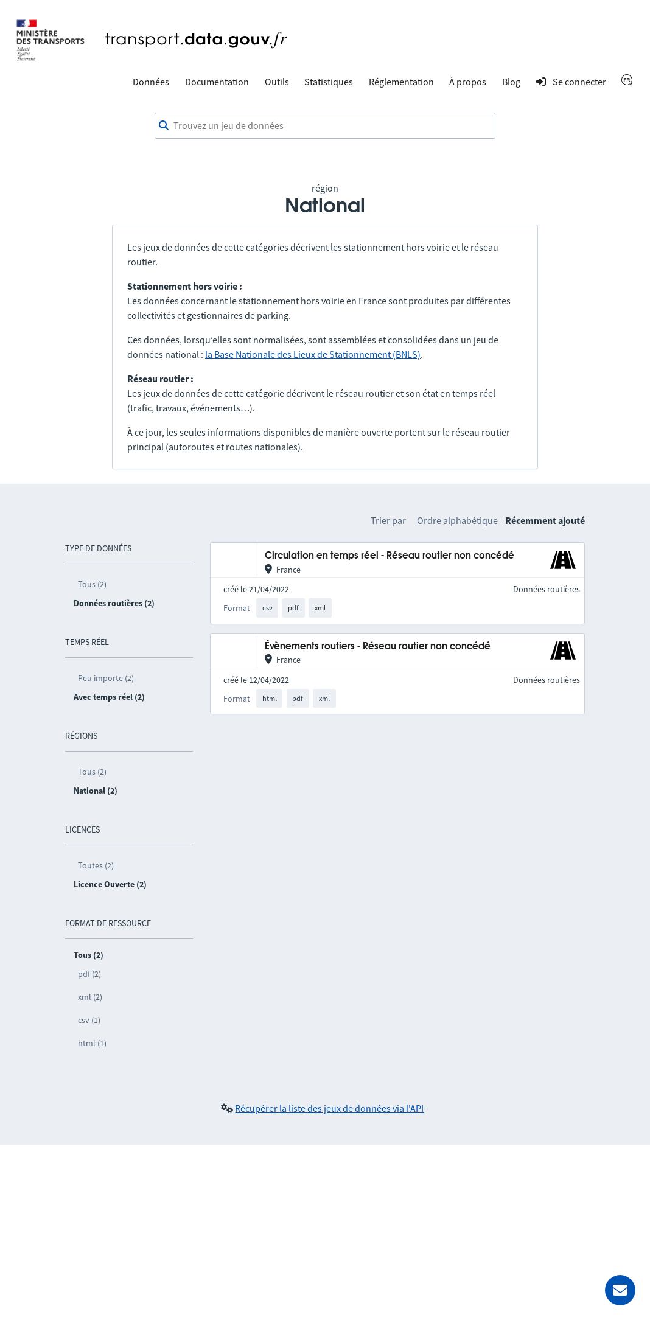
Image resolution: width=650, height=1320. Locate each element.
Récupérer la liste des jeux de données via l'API (329, 1108)
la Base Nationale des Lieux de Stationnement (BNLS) (313, 354)
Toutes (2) (96, 865)
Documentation (217, 81)
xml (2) (90, 996)
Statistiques (328, 81)
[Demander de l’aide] (620, 1290)
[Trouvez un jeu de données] (325, 126)
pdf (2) (89, 973)
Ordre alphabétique (457, 520)
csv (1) (89, 1019)
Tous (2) (92, 584)
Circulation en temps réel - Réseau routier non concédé (389, 555)
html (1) (92, 1043)
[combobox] (325, 126)
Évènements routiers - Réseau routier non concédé (378, 646)
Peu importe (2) (106, 677)
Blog (511, 81)
